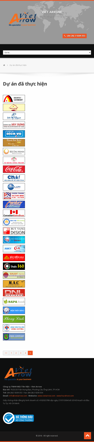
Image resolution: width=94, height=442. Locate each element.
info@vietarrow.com (18, 395)
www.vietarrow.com (46, 395)
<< (6, 353)
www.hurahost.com (65, 395)
